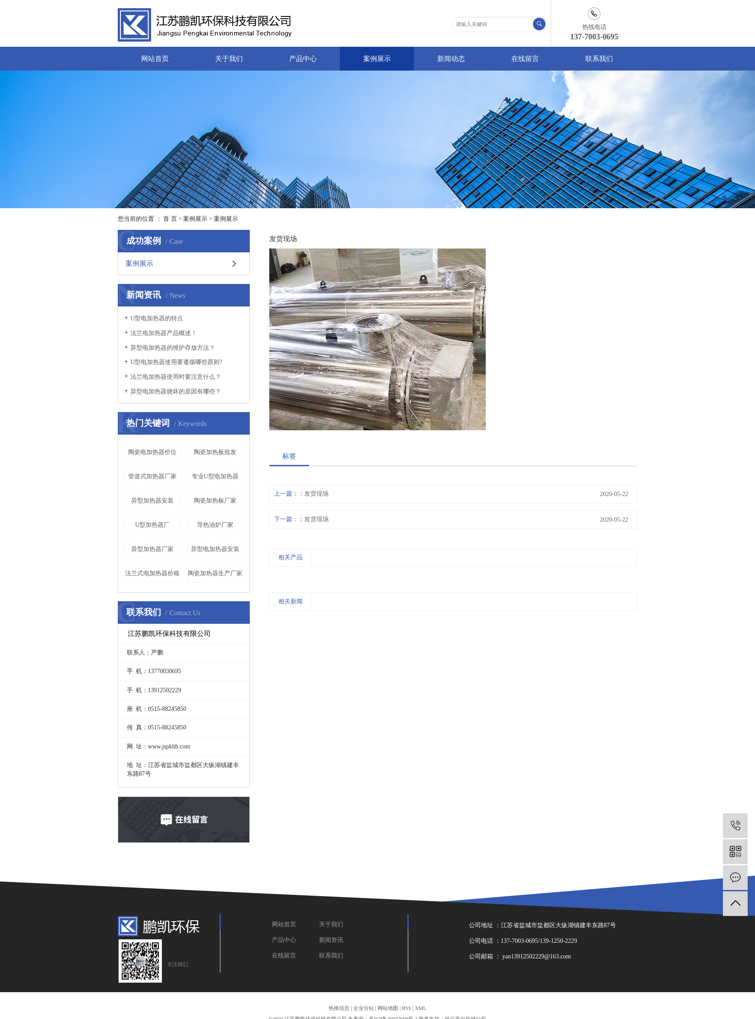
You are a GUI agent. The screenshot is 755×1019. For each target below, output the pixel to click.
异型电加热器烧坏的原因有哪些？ (175, 391)
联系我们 (599, 58)
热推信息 (339, 1008)
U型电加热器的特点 (156, 318)
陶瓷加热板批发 (215, 452)
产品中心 (303, 58)
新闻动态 (451, 58)
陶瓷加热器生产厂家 (215, 573)
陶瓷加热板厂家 (215, 500)
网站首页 (155, 58)
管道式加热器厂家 (152, 476)
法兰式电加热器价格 (152, 573)
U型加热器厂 (152, 525)
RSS (406, 1008)
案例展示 (377, 58)
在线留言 (525, 58)
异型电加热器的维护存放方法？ (172, 348)
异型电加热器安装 (215, 549)
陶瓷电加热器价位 (152, 452)
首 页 (170, 219)
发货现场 (316, 493)
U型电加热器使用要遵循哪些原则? (176, 362)
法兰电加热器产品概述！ (163, 333)
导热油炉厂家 (215, 525)
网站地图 (388, 1008)
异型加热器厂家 (152, 549)
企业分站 (363, 1008)
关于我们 (229, 58)
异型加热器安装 (152, 500)
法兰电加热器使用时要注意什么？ (175, 377)
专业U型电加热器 (215, 476)
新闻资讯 (331, 940)
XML (420, 1008)
